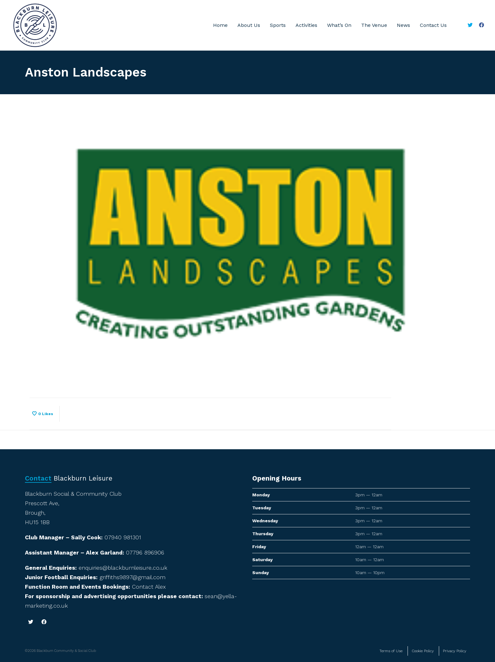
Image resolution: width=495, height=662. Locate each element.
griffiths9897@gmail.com (132, 577)
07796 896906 (145, 552)
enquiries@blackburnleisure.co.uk (123, 567)
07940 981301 (122, 537)
